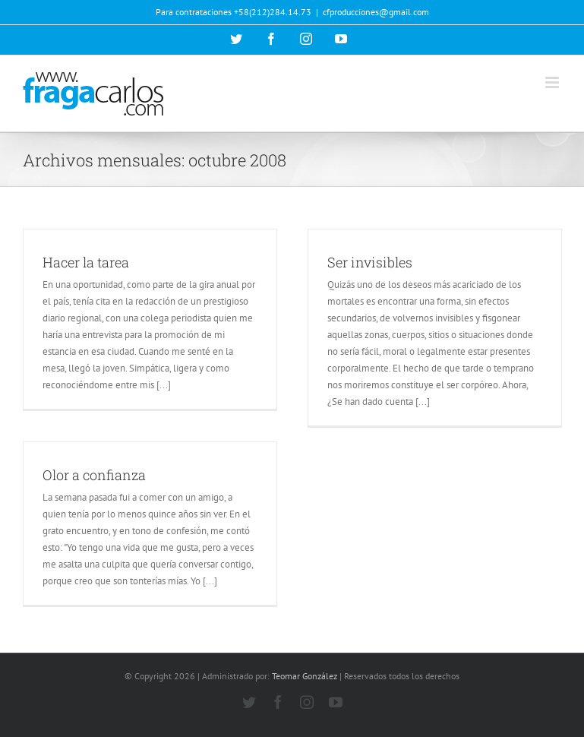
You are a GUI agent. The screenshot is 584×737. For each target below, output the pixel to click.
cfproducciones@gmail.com (376, 11)
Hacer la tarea (86, 262)
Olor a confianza (94, 475)
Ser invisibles (369, 262)
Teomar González (304, 676)
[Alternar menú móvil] (553, 82)
